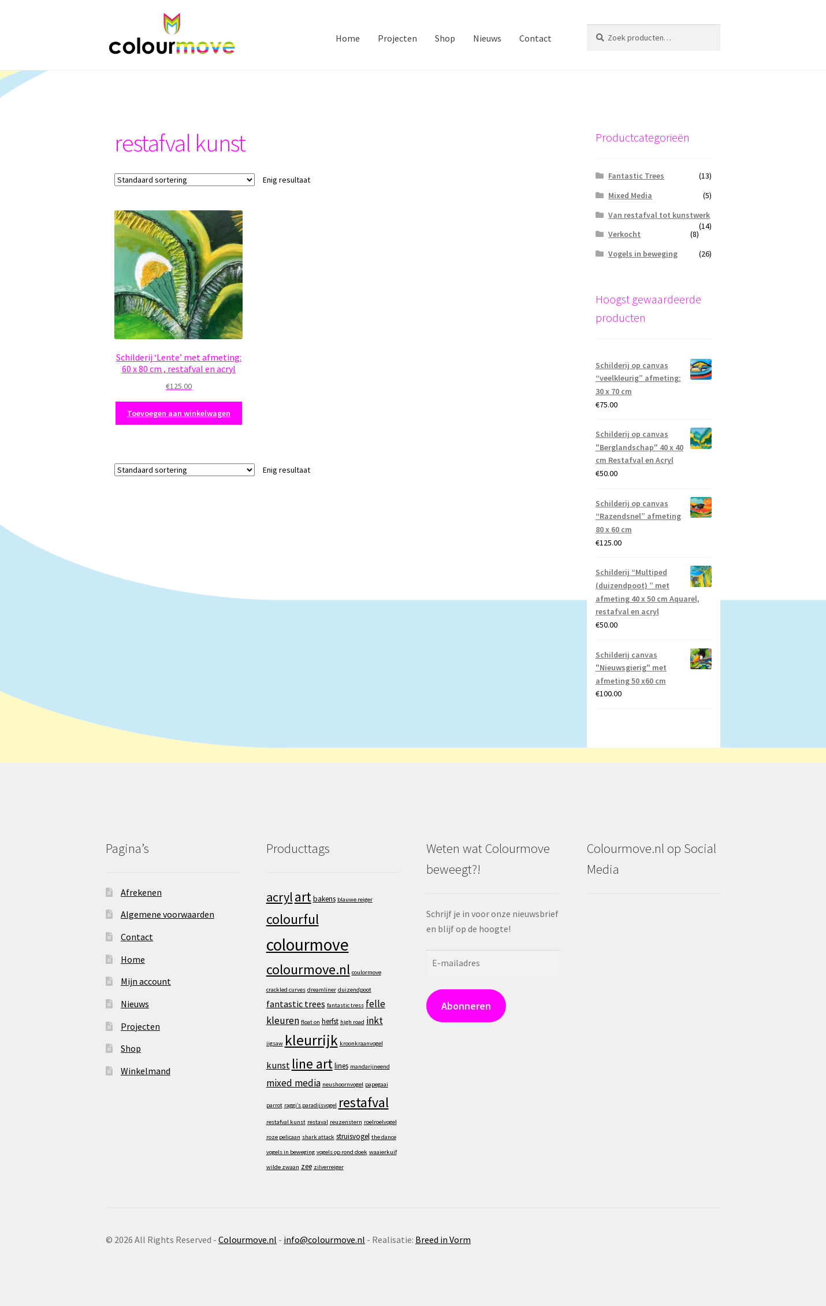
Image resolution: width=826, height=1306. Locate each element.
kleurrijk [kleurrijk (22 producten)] (311, 1040)
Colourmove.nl (247, 1239)
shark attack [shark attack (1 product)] (318, 1137)
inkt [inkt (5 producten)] (374, 1020)
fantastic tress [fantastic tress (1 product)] (345, 1005)
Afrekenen (141, 892)
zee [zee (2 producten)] (306, 1166)
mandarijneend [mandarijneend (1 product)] (370, 1066)
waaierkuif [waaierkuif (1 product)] (383, 1152)
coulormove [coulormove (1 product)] (366, 972)
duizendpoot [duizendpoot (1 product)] (354, 989)
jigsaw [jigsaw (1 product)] (274, 1043)
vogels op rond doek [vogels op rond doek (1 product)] (342, 1152)
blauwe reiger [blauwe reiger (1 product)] (355, 899)
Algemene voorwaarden (167, 914)
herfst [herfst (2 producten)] (330, 1021)
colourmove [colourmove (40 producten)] (307, 944)
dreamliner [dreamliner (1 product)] (321, 989)
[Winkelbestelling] (184, 179)
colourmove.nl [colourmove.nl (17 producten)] (308, 969)
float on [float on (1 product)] (310, 1022)
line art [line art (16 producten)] (312, 1064)
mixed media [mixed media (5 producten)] (293, 1083)
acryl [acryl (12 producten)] (279, 897)
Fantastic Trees (636, 175)
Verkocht (624, 234)
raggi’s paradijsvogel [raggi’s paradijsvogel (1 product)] (310, 1105)
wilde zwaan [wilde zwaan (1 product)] (282, 1167)
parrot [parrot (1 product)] (274, 1105)
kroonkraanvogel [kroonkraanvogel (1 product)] (361, 1043)
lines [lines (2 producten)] (341, 1066)
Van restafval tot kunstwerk (659, 215)
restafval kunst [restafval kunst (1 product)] (286, 1122)
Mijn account (146, 981)
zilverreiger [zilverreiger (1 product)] (329, 1167)
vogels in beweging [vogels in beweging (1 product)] (290, 1152)
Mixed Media (630, 195)
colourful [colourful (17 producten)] (292, 919)
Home (348, 38)
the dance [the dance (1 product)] (383, 1137)
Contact (535, 38)
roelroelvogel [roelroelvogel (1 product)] (380, 1122)
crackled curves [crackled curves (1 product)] (286, 989)
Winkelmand (145, 1071)
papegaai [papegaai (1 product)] (376, 1084)
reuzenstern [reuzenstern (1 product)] (346, 1122)
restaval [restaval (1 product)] (317, 1122)
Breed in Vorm (443, 1239)
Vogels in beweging (643, 253)
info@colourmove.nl (324, 1239)
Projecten (397, 38)
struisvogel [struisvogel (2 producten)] (353, 1136)
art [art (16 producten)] (303, 897)
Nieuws (487, 38)
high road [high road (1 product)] (352, 1022)
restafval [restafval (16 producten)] (363, 1102)
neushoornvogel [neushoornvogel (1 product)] (342, 1084)
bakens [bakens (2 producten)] (324, 899)
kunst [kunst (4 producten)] (278, 1065)
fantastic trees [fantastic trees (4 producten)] (295, 1004)
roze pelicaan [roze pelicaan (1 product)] (283, 1137)
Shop (445, 38)
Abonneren (466, 1005)
